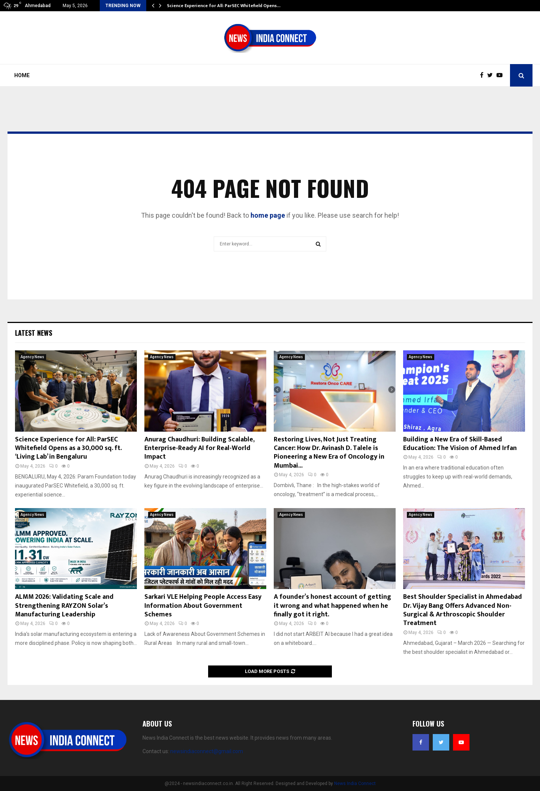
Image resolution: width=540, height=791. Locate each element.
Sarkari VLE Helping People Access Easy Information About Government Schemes (202, 605)
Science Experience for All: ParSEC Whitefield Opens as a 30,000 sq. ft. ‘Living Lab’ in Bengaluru (68, 448)
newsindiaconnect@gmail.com (206, 751)
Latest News (33, 333)
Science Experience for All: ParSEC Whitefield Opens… (223, 5)
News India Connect (355, 783)
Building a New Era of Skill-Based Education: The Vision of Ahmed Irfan (460, 444)
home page (267, 215)
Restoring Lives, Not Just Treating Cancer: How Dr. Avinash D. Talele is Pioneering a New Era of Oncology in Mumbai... (329, 452)
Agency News (32, 357)
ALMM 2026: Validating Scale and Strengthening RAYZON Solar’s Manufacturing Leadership (64, 605)
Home (22, 75)
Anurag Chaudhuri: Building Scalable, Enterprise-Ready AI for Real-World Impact (199, 448)
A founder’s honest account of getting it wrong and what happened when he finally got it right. (332, 605)
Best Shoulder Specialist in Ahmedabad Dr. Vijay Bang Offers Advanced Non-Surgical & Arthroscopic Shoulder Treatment (462, 610)
